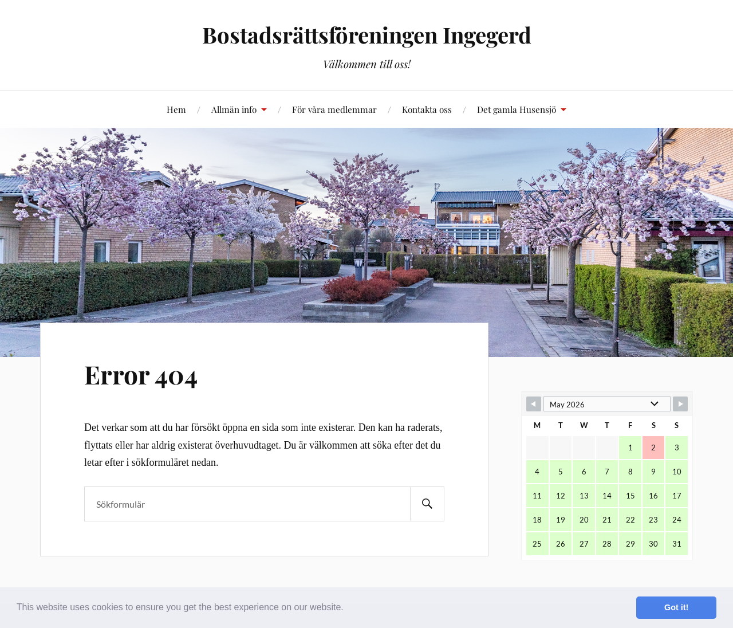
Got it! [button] (676, 607)
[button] (347, 608)
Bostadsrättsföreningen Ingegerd (366, 34)
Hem (176, 109)
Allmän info (234, 109)
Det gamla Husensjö (516, 109)
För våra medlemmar (334, 109)
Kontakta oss (427, 109)
